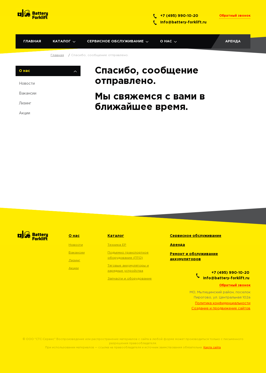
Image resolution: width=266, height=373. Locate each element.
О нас (166, 41)
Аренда (233, 41)
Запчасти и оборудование (130, 278)
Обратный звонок (234, 15)
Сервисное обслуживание (115, 41)
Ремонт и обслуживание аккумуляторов (194, 256)
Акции (24, 113)
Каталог (62, 41)
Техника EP (117, 244)
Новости (27, 83)
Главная (32, 41)
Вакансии (27, 93)
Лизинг (25, 103)
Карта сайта (212, 347)
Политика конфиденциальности (222, 303)
